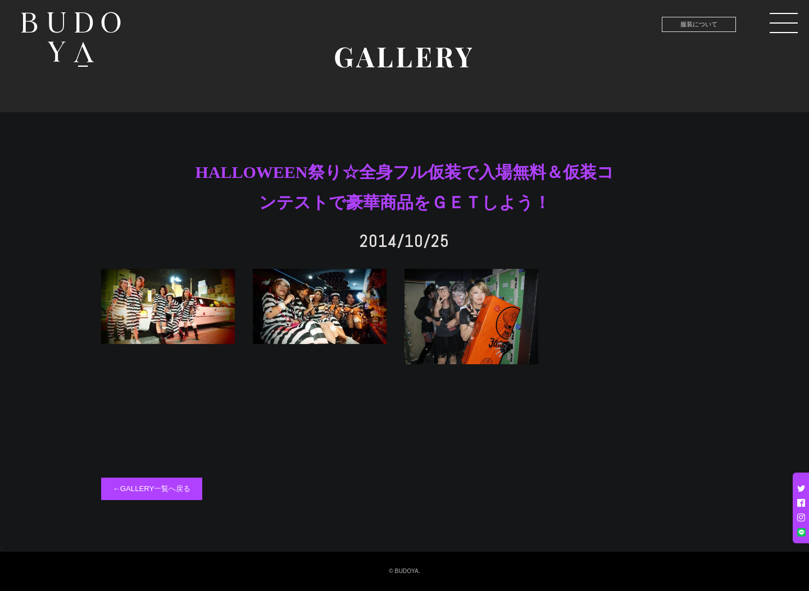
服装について (698, 24)
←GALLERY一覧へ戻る (152, 488)
